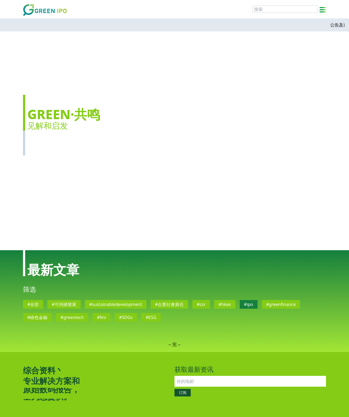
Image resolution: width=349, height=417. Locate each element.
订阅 (182, 392)
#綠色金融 (37, 317)
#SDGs (126, 317)
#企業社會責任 (169, 304)
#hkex (225, 304)
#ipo (248, 304)
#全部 (33, 304)
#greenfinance (281, 304)
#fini (101, 317)
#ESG (151, 317)
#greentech (72, 317)
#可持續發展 (64, 304)
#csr (201, 304)
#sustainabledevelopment (115, 304)
